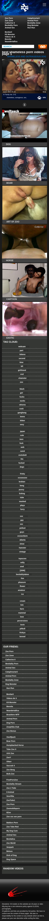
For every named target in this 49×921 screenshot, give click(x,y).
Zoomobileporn (11, 808)
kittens (23, 354)
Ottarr (7, 761)
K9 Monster (10, 34)
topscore (24, 558)
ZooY (7, 757)
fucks (24, 397)
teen (24, 439)
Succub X (9, 766)
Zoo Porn (9, 18)
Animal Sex (10, 28)
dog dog (31, 10)
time (24, 362)
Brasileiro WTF (11, 715)
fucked (24, 463)
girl (24, 393)
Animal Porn (32, 20)
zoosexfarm (23, 536)
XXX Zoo (8, 753)
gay (23, 520)
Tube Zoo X (9, 749)
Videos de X (10, 37)
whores (23, 405)
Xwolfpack (9, 737)
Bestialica (9, 839)
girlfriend (24, 370)
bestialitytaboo (24, 574)
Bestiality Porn (11, 25)
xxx (24, 516)
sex (25, 98)
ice (23, 594)
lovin (23, 625)
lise (24, 578)
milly (23, 562)
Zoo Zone (9, 20)
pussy (24, 489)
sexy (24, 424)
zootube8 (23, 455)
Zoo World (9, 843)
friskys (23, 633)
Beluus (8, 851)
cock (23, 409)
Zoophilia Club (11, 727)
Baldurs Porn (10, 823)
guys (24, 532)
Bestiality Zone (34, 23)
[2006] (24, 570)
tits (24, 459)
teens (24, 417)
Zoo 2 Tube (9, 788)
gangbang (24, 413)
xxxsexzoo (24, 478)
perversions (23, 621)
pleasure (23, 582)
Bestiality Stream (12, 784)
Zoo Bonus (9, 731)
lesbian (24, 482)
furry (23, 509)
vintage (23, 552)
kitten (24, 420)
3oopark (8, 847)
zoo (24, 382)
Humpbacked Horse (13, 745)
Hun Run (31, 28)
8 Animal (8, 792)
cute (24, 435)
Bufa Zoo (8, 774)
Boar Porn (9, 741)
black (24, 389)
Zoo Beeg (9, 770)
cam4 (24, 451)
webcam (23, 346)
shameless (10, 98)
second (24, 358)
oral (23, 374)
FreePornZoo (10, 780)
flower (24, 586)
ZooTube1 (9, 800)
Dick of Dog (10, 855)
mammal (24, 613)
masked (24, 501)
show (24, 544)
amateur (24, 590)
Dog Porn (9, 723)
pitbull (24, 629)
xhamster (23, 378)
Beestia (8, 39)
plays (24, 505)
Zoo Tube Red (11, 827)
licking (24, 493)
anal (24, 566)
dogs (24, 467)
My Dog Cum (10, 831)
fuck (24, 443)
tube (24, 497)
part (24, 350)
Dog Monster (33, 25)
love (24, 617)
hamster (24, 548)
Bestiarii (8, 32)
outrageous (19, 98)
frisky (24, 474)
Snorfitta (8, 796)
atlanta (23, 540)
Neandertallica (11, 41)
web (24, 447)
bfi (24, 366)
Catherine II (10, 23)
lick (23, 605)
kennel (24, 636)
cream (24, 601)
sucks (24, 401)
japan (24, 431)
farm (24, 609)
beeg (24, 486)
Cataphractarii (33, 18)
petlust (23, 528)
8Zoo (7, 812)
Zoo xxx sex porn (12, 817)
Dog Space (9, 859)
